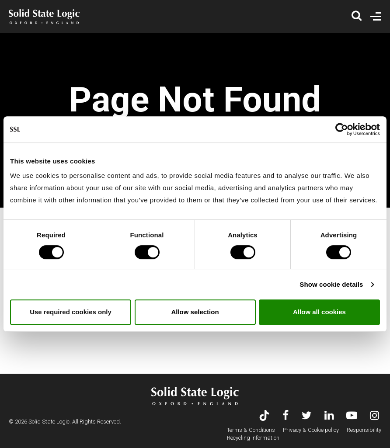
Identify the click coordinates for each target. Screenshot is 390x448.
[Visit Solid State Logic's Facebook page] (285, 416)
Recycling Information (253, 437)
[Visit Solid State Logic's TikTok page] (264, 416)
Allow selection (195, 312)
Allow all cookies (319, 312)
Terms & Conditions (251, 430)
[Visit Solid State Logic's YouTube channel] (351, 416)
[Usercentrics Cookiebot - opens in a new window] (341, 129)
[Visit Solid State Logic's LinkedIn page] (329, 416)
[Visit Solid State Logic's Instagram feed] (374, 416)
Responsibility (364, 430)
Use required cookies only (70, 312)
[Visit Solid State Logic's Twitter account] (306, 416)
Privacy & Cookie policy (311, 430)
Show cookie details (331, 284)
